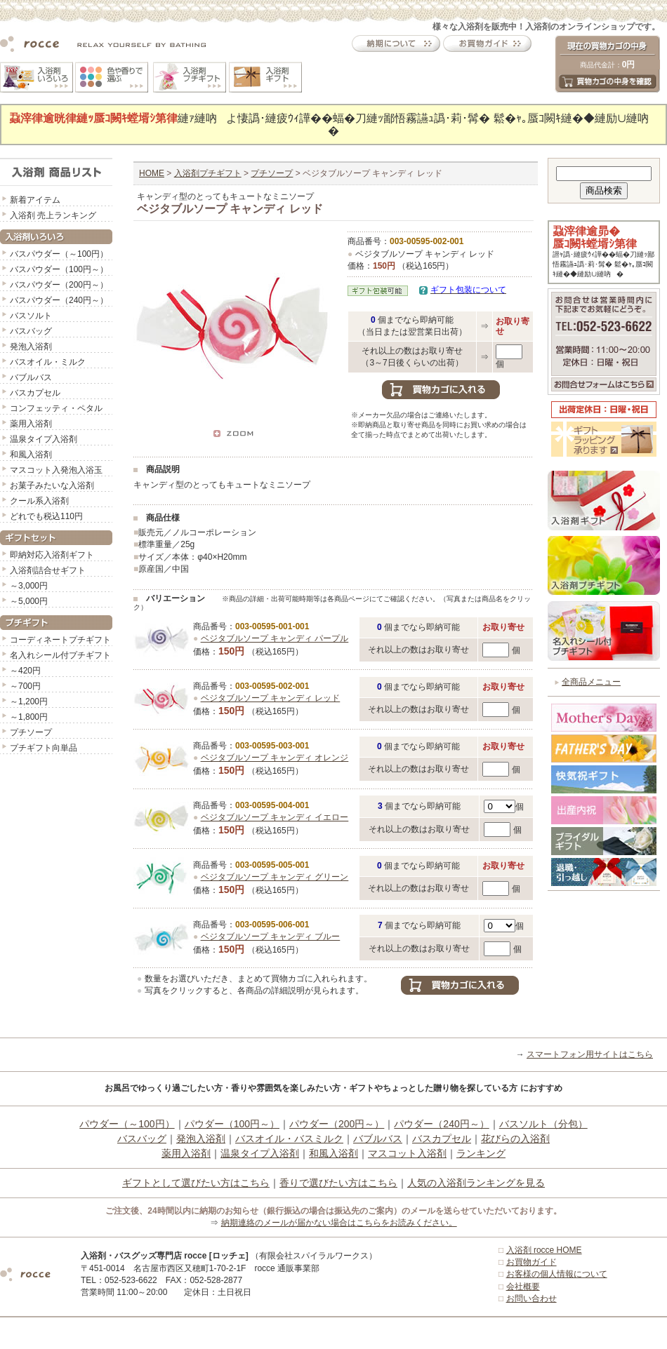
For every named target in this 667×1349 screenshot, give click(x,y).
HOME (151, 173)
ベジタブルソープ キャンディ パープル (275, 638)
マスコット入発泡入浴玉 (56, 470)
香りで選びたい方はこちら (338, 1182)
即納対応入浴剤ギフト (52, 555)
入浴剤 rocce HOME (544, 1250)
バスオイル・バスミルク (289, 1138)
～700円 (25, 686)
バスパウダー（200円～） (59, 285)
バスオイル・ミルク (48, 362)
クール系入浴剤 (39, 501)
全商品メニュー (591, 682)
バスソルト (31, 316)
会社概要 (523, 1286)
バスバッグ (31, 331)
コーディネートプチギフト (60, 640)
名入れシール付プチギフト (60, 655)
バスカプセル (35, 393)
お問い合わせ (531, 1298)
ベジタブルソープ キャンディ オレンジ (275, 758)
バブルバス (31, 377)
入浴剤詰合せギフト (48, 570)
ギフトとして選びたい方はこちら (196, 1182)
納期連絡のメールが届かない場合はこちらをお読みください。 (339, 1223)
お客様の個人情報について (556, 1274)
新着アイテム (35, 200)
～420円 (25, 671)
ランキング (481, 1153)
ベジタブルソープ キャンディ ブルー (271, 936)
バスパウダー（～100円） (59, 254)
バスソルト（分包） (543, 1123)
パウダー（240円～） (441, 1123)
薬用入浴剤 (31, 424)
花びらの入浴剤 (515, 1138)
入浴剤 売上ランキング (53, 215)
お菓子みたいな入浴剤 (52, 485)
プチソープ (31, 732)
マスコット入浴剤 (407, 1153)
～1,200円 (29, 701)
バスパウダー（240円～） (59, 300)
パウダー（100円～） (232, 1123)
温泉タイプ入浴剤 (43, 439)
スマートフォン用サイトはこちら (590, 1054)
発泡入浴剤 (31, 346)
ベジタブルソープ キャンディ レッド (271, 698)
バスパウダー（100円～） (59, 269)
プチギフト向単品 (43, 748)
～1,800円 (29, 717)
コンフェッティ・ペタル (56, 408)
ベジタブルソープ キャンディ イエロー (275, 817)
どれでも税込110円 (46, 516)
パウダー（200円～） (336, 1123)
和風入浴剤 (31, 454)
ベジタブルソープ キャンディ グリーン (275, 877)
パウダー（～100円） (126, 1123)
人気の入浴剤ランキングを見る (476, 1182)
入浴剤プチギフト (208, 173)
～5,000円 (29, 601)
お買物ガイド (531, 1262)
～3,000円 (29, 586)
